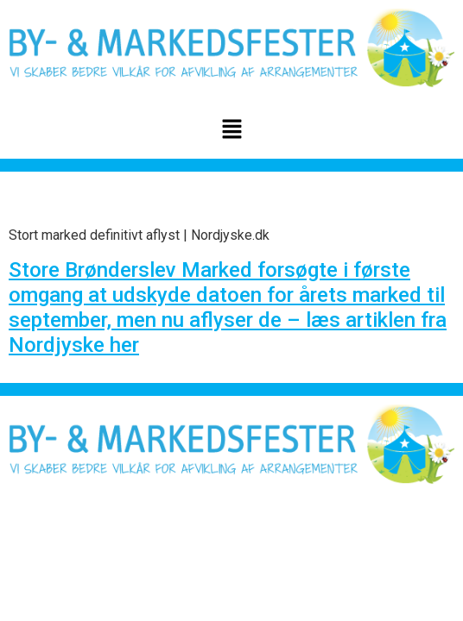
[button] (231, 130)
